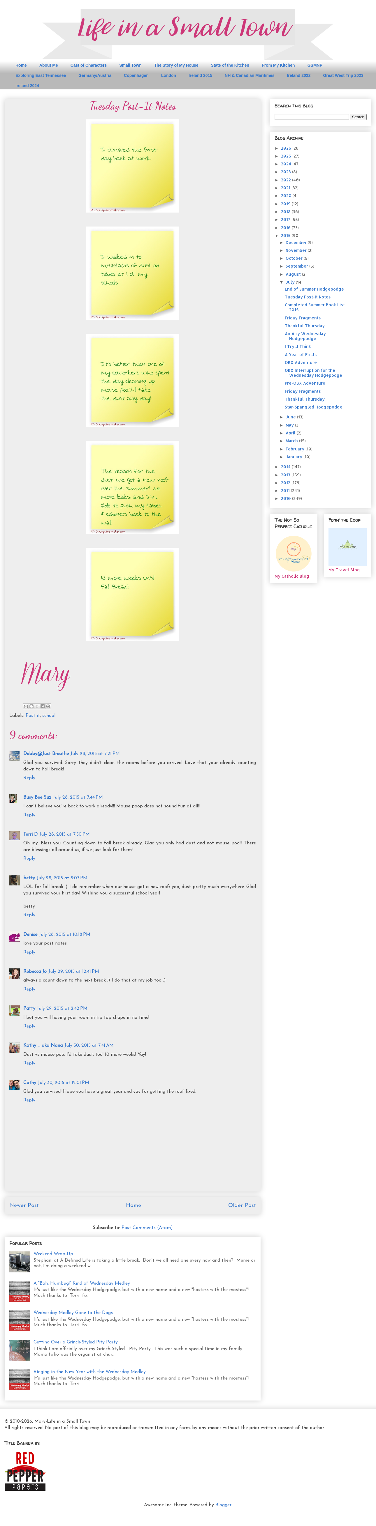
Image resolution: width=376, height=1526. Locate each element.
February (295, 448)
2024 (286, 163)
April (291, 432)
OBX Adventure (301, 362)
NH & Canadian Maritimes (249, 75)
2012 (286, 482)
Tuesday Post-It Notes (308, 296)
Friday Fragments (303, 317)
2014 (286, 466)
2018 (286, 211)
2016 (286, 227)
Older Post (242, 1205)
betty (29, 878)
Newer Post (24, 1205)
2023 (286, 171)
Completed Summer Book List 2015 (315, 307)
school (48, 715)
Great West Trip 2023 (343, 75)
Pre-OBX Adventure (305, 383)
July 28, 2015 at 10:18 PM (64, 934)
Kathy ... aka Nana (43, 1045)
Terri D (30, 834)
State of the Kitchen (230, 65)
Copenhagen (136, 75)
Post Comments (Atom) (147, 1228)
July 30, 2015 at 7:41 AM (89, 1045)
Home (21, 65)
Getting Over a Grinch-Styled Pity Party (76, 1342)
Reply (29, 778)
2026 (286, 148)
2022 (286, 179)
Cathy (29, 1083)
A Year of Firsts (301, 354)
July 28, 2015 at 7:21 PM (95, 753)
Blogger (223, 1505)
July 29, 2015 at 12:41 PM (73, 971)
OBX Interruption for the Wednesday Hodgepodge (313, 373)
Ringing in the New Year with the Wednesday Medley (90, 1372)
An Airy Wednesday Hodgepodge (305, 336)
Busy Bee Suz (37, 797)
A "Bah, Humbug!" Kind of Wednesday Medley (82, 1283)
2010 (286, 498)
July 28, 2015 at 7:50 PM (64, 834)
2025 (286, 155)
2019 (286, 203)
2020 (287, 195)
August (294, 274)
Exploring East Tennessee (40, 75)
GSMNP (315, 65)
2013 (286, 474)
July (291, 282)
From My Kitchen (278, 65)
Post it (33, 715)
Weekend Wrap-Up (53, 1254)
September (297, 266)
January (294, 456)
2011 (286, 490)
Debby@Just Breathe (46, 753)
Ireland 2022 (298, 75)
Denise (30, 934)
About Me (48, 65)
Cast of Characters (89, 65)
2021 (286, 187)
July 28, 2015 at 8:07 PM (62, 878)
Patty (29, 1008)
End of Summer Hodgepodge (314, 289)
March (292, 440)
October (295, 258)
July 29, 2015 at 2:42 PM (62, 1008)
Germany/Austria (94, 75)
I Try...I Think (298, 346)
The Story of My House (176, 65)
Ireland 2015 (200, 75)
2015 (286, 235)
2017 (286, 219)
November (297, 250)
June (291, 416)
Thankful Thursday (305, 325)
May (290, 424)
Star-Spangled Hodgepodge (313, 406)
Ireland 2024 (27, 85)
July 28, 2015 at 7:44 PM (78, 797)
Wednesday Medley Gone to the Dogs (73, 1313)
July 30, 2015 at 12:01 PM (63, 1083)
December (297, 242)
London (168, 75)
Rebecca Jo (35, 971)
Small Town (130, 65)
